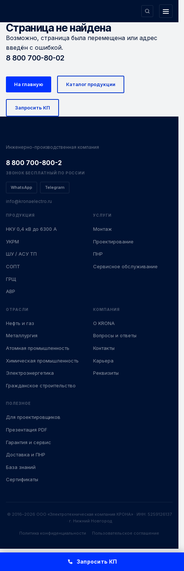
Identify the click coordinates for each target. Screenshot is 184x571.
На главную (28, 84)
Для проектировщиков (33, 417)
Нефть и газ (20, 323)
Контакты (104, 348)
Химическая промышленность (42, 361)
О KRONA (104, 323)
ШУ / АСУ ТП (21, 254)
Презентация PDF (26, 430)
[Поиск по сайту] (147, 11)
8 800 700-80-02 (35, 57)
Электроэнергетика (30, 373)
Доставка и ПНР (25, 454)
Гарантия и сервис (28, 442)
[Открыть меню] (165, 11)
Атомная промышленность (37, 348)
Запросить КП (32, 108)
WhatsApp (21, 187)
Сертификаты (22, 479)
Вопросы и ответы (115, 335)
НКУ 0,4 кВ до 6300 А (31, 229)
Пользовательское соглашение (125, 533)
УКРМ (12, 242)
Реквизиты (106, 373)
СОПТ (13, 266)
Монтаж (102, 229)
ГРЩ (11, 279)
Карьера (103, 361)
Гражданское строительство (41, 385)
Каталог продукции (90, 84)
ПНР (98, 254)
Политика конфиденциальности (52, 533)
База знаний (21, 467)
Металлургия (21, 335)
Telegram (55, 187)
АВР (10, 291)
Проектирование (113, 242)
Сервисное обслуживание (125, 266)
